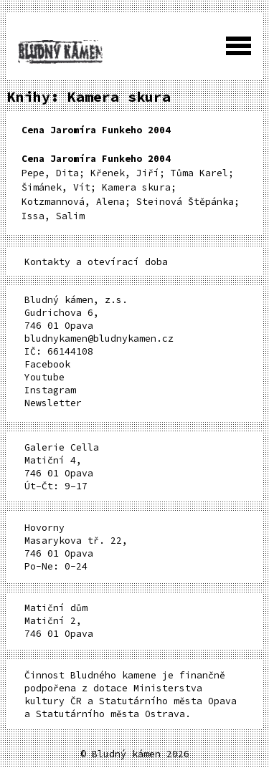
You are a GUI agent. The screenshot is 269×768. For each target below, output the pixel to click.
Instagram (50, 390)
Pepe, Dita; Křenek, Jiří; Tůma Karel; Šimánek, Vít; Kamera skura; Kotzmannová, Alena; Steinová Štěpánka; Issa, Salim (131, 187)
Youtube (44, 377)
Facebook (47, 364)
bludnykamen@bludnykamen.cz (99, 338)
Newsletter (53, 403)
